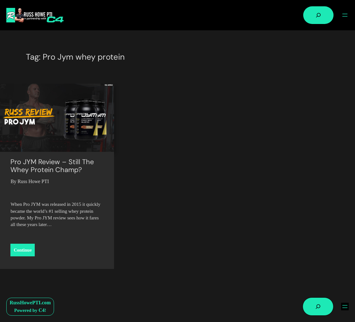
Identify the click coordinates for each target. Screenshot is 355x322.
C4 (42, 310)
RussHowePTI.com (30, 302)
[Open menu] (345, 15)
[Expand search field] (318, 15)
